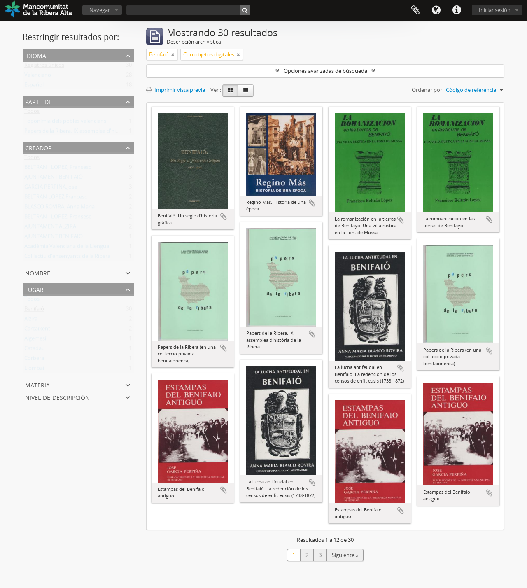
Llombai (34, 369)
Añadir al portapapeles (223, 216)
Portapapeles (415, 10)
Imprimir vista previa (175, 89)
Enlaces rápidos (456, 10)
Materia (37, 384)
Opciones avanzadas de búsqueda (325, 71)
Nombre (37, 272)
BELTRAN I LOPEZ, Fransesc (57, 169)
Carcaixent (37, 330)
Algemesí (35, 340)
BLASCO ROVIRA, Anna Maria (59, 208)
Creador (38, 147)
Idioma (436, 10)
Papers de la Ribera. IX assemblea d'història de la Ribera (91, 132)
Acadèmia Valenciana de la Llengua (66, 248)
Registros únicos (44, 66)
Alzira (30, 320)
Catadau (34, 350)
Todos (32, 113)
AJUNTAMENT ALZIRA (50, 228)
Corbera (34, 360)
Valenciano (37, 76)
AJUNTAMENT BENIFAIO (53, 238)
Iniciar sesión (495, 10)
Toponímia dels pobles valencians (65, 122)
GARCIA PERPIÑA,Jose (50, 188)
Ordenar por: (427, 89)
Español (34, 86)
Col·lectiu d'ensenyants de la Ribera (67, 257)
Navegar (99, 10)
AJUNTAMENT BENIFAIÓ (53, 178)
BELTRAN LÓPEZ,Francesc (55, 198)
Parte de (38, 101)
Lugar (34, 288)
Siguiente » (345, 555)
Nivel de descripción (57, 396)
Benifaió (34, 310)
